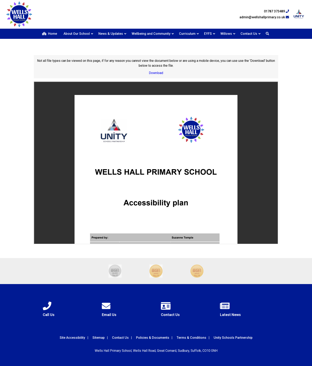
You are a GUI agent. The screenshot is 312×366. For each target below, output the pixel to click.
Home (49, 34)
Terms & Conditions (191, 338)
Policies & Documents (152, 338)
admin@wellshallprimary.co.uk (264, 17)
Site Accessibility (72, 338)
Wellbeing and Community (151, 34)
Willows (226, 34)
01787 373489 (276, 11)
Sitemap (98, 338)
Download (156, 73)
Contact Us (249, 34)
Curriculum (187, 34)
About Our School (77, 34)
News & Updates (110, 34)
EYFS (208, 34)
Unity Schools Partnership (233, 338)
